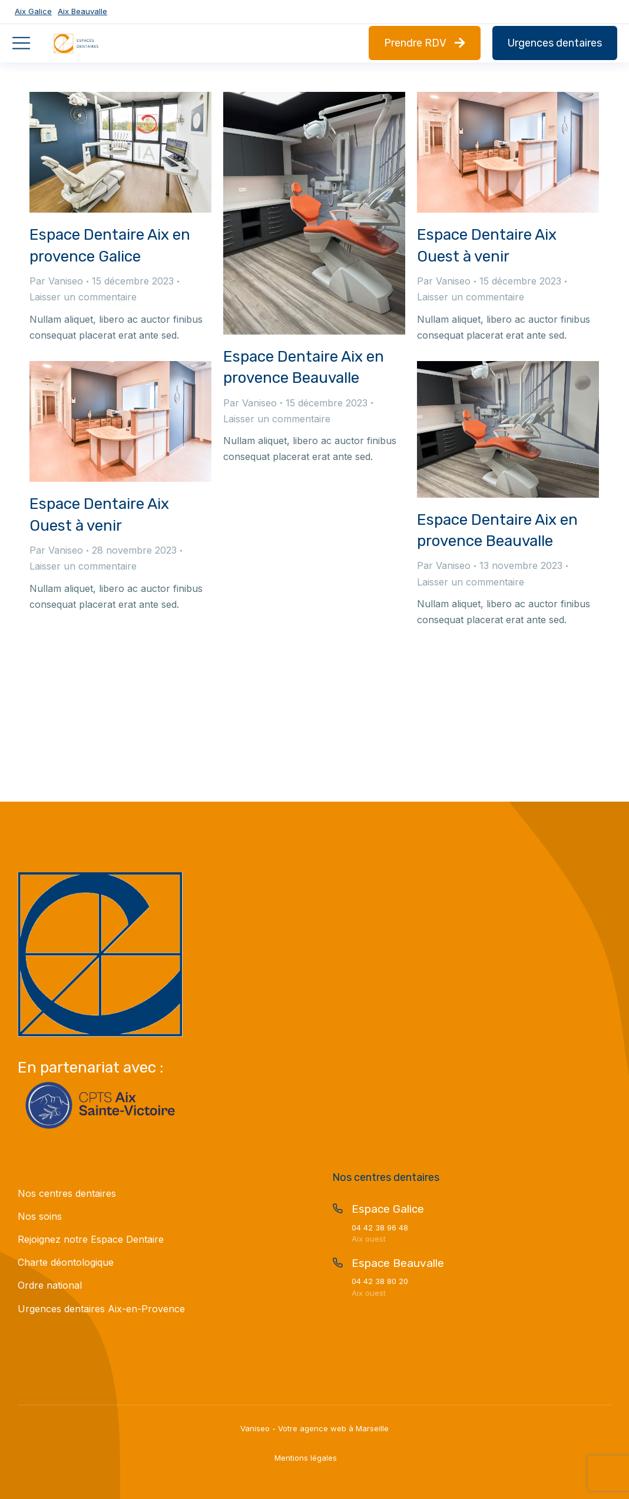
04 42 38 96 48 (380, 1227)
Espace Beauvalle (398, 1263)
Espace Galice (388, 1209)
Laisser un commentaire (83, 297)
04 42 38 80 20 (380, 1281)
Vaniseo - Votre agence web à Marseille (314, 1428)
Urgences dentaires (555, 43)
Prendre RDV (424, 43)
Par (56, 281)
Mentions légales (305, 1457)
